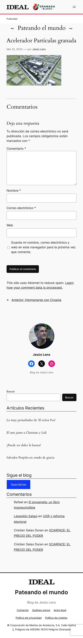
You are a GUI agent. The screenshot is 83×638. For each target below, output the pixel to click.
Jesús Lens (39, 49)
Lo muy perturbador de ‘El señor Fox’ (31, 420)
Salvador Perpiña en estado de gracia (30, 457)
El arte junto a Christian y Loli (27, 433)
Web (10, 225)
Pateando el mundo (41, 28)
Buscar (11, 391)
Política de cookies (56, 617)
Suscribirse (18, 484)
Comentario (16, 148)
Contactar (23, 610)
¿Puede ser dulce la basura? (24, 445)
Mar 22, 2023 (14, 49)
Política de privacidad (29, 617)
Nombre (14, 190)
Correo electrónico (21, 208)
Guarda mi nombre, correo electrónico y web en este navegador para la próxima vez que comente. (43, 247)
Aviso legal (60, 610)
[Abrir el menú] (74, 7)
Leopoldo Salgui (25, 516)
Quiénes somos (41, 610)
